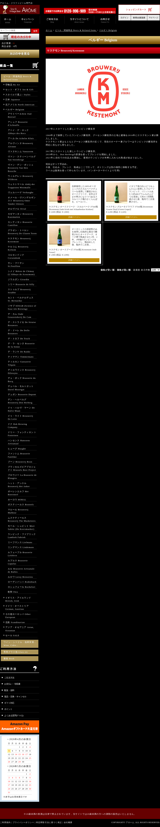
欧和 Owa (13, 592)
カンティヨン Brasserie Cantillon (20, 224)
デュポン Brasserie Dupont (22, 394)
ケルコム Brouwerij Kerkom (18, 248)
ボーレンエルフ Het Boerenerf (18, 493)
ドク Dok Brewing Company (17, 426)
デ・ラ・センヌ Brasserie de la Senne (21, 345)
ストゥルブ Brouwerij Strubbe (19, 291)
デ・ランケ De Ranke (19, 351)
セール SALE (12, 635)
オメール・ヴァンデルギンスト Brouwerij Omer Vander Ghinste (22, 200)
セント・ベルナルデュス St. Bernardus (20, 299)
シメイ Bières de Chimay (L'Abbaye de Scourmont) (21, 273)
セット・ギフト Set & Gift (19, 89)
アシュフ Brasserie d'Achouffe (18, 123)
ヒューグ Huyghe (17, 448)
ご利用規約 (5, 822)
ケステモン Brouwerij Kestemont (19, 240)
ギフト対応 (9, 703)
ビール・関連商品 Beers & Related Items (18, 78)
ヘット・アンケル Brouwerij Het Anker (19, 485)
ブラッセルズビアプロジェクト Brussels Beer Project (22, 468)
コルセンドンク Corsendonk (16, 256)
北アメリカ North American (19, 104)
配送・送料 (9, 690)
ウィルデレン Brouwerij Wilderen (20, 178)
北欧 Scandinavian (15, 622)
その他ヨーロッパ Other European (18, 616)
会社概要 (68, 822)
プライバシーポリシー (23, 822)
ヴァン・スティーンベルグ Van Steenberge (22, 158)
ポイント (8, 709)
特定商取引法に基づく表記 (49, 822)
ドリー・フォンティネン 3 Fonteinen (22, 434)
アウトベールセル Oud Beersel (20, 115)
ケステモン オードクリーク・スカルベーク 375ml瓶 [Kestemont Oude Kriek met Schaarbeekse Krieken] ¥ (73, 209)
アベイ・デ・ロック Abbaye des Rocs (18, 132)
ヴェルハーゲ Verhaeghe (20, 192)
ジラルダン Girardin (18, 279)
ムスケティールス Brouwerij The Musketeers (22, 519)
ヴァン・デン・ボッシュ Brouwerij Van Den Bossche (20, 167)
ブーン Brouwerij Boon (20, 462)
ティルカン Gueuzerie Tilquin (19, 363)
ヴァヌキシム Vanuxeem (20, 151)
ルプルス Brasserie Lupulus (18, 562)
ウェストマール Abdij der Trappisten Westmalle (21, 186)
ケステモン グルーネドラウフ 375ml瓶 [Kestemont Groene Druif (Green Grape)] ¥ (129, 209)
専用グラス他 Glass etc (16, 652)
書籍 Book (9, 658)
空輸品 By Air (12, 84)
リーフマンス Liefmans (20, 542)
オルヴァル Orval (17, 209)
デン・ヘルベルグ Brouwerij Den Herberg (20, 401)
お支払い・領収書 (12, 684)
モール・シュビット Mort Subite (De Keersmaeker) (21, 527)
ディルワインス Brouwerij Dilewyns (21, 371)
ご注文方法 (9, 677)
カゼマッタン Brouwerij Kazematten (20, 215)
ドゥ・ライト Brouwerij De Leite (20, 417)
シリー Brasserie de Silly (21, 284)
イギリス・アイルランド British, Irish (18, 599)
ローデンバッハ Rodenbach (22, 582)
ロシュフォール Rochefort (21, 587)
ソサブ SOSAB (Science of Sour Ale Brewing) (22, 307)
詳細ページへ (74, 217)
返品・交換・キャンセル (15, 696)
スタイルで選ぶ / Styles (18, 94)
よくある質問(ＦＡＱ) (14, 715)
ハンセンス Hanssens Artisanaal (19, 442)
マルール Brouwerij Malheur (18, 511)
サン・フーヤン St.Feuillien (16, 265)
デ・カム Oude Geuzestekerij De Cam (19, 315)
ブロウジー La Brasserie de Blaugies (22, 477)
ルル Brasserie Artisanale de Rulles (21, 570)
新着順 (136, 270)
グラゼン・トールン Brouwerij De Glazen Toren (22, 232)
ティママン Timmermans (21, 357)
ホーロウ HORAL (17, 499)
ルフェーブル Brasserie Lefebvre (20, 554)
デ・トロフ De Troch (19, 338)
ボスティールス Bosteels (21, 504)
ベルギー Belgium (14, 109)
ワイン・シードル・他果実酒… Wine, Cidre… (20, 644)
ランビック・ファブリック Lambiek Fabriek (22, 536)
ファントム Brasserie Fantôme (19, 455)
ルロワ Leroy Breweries (20, 577)
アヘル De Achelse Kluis (21, 138)
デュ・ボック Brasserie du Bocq (22, 380)
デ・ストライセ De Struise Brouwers (22, 324)
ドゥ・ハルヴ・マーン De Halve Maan (21, 409)
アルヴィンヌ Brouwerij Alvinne (20, 145)
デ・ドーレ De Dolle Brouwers (19, 332)
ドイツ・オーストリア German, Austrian (17, 607)
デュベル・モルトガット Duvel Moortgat (20, 388)
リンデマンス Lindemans (21, 547)
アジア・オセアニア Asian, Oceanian (19, 629)
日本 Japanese (12, 99)
